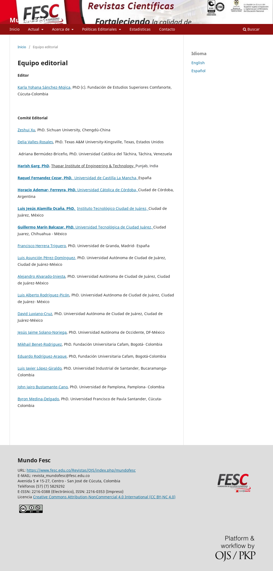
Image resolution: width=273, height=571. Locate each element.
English (198, 62)
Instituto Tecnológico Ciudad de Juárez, (112, 208)
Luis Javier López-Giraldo (40, 368)
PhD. (72, 189)
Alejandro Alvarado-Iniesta (41, 276)
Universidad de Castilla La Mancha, (106, 177)
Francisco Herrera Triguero (42, 245)
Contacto (167, 29)
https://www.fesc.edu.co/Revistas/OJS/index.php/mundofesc (81, 470)
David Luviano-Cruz (35, 313)
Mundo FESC (29, 19)
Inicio (14, 29)
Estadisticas (140, 29)
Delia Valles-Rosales (35, 141)
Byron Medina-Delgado (38, 398)
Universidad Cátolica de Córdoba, (107, 189)
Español (198, 70)
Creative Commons (104, 496)
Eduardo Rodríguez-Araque (42, 356)
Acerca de (61, 29)
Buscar (251, 29)
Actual (34, 29)
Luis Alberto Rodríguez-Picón (43, 294)
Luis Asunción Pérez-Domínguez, (47, 257)
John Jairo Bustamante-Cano (43, 386)
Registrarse (238, 4)
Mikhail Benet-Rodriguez (40, 344)
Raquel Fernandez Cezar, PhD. (46, 177)
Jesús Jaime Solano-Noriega (42, 332)
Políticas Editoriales (100, 29)
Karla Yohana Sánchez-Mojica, (44, 87)
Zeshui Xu (26, 129)
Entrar (258, 4)
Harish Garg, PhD (33, 165)
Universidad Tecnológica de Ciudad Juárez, (114, 227)
